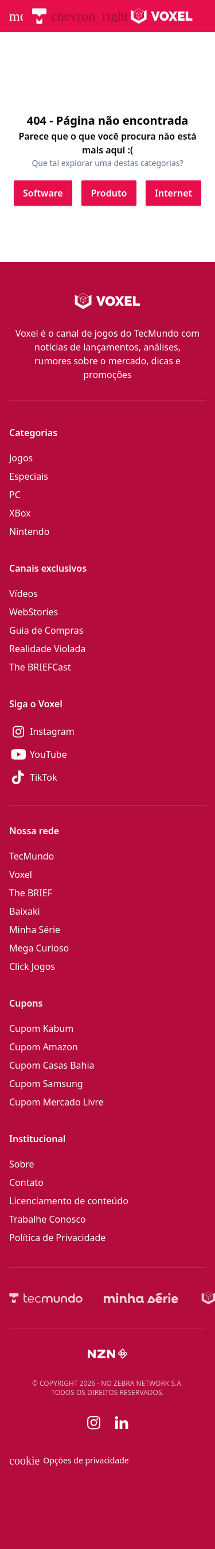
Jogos (21, 458)
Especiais (28, 476)
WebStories (33, 612)
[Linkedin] (121, 1422)
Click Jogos (32, 966)
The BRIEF (30, 893)
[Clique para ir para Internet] (173, 193)
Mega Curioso (39, 948)
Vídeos (23, 593)
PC (15, 494)
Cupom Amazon (43, 1047)
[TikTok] (107, 777)
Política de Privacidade (57, 1237)
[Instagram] (107, 731)
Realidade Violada (47, 648)
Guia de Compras (46, 630)
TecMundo (31, 856)
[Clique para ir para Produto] (108, 193)
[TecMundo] (39, 16)
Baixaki (24, 911)
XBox (20, 513)
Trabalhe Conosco (47, 1219)
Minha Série (34, 929)
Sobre (21, 1164)
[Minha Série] (141, 1297)
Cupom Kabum (41, 1028)
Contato (26, 1182)
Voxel (20, 874)
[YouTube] (107, 754)
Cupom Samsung (46, 1083)
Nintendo (29, 531)
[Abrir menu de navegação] (16, 16)
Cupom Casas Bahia (52, 1065)
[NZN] (108, 1354)
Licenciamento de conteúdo (68, 1200)
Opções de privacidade (69, 1460)
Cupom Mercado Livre (56, 1102)
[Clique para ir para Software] (43, 193)
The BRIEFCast (40, 667)
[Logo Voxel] (162, 16)
